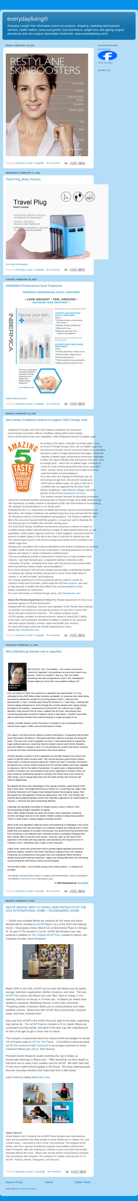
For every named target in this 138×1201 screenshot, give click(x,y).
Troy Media (82, 883)
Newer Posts (14, 1182)
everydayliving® (27, 19)
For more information (17, 264)
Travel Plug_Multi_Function (23, 179)
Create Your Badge (105, 63)
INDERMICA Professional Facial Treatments (34, 285)
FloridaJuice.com (71, 593)
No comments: (54, 163)
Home (49, 1182)
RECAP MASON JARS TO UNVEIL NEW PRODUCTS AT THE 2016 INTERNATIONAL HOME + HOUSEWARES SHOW (46, 909)
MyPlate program (68, 583)
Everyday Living (104, 49)
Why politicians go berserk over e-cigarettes (34, 651)
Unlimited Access (28, 878)
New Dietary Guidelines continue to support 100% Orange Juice (46, 420)
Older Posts (83, 1182)
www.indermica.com (16, 398)
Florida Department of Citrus (70, 493)
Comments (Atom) (28, 1189)
